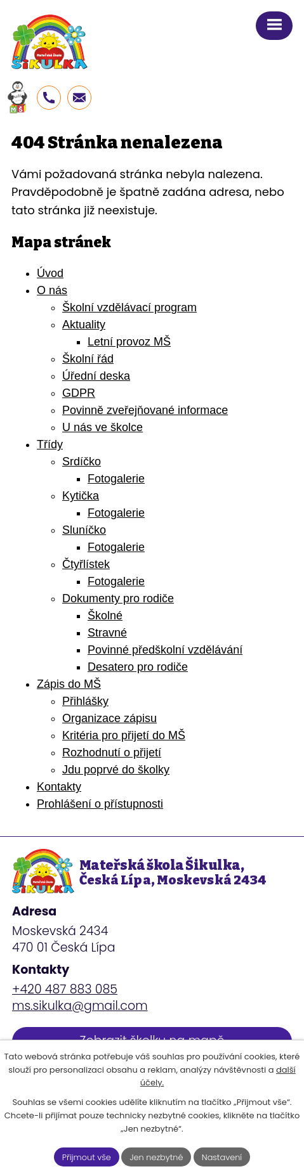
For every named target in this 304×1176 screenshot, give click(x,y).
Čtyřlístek (86, 564)
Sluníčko (84, 530)
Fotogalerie (116, 478)
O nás (52, 290)
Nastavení (222, 1157)
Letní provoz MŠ (129, 341)
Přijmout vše (85, 1157)
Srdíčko (81, 461)
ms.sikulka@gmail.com (80, 1005)
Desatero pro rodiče (138, 667)
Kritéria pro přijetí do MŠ (123, 735)
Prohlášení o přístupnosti (100, 804)
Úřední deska (96, 376)
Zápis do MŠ (69, 684)
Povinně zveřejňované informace (145, 410)
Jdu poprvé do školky (115, 769)
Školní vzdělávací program (129, 307)
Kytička (80, 495)
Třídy (50, 444)
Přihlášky (85, 701)
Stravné (107, 632)
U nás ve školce (102, 427)
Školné (105, 615)
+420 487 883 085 (64, 989)
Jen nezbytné (156, 1157)
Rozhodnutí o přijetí (111, 752)
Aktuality (83, 324)
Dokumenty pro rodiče (118, 598)
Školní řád (88, 358)
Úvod (50, 273)
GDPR (78, 393)
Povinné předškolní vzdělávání (165, 649)
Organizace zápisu (109, 718)
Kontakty (59, 786)
